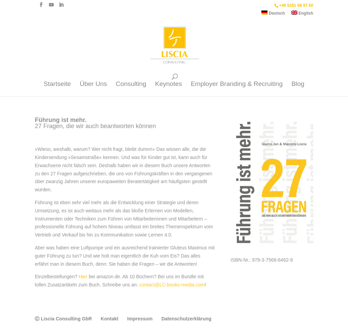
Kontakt (109, 318)
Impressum (140, 318)
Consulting (131, 84)
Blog (298, 84)
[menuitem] (273, 14)
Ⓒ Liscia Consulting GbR (63, 318)
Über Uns (93, 84)
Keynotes (168, 84)
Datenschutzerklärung (186, 318)
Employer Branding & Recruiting (236, 84)
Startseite (57, 84)
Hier (83, 276)
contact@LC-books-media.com (172, 284)
